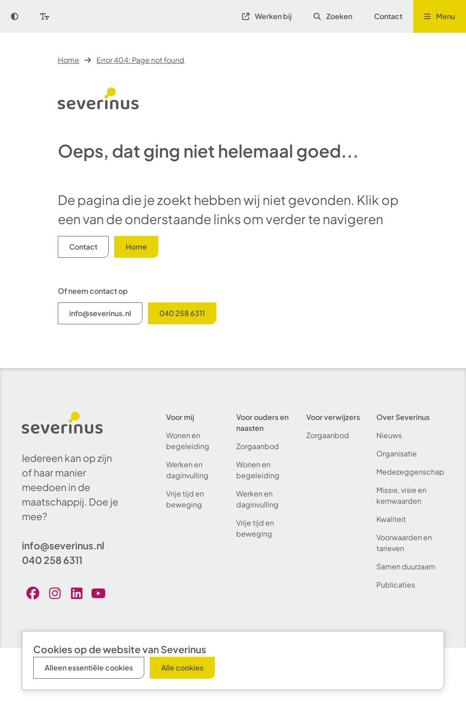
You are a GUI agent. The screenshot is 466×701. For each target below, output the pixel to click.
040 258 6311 (182, 313)
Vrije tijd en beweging (185, 499)
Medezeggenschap (410, 471)
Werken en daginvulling (187, 470)
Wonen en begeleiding (187, 440)
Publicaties (395, 584)
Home (68, 60)
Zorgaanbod (257, 446)
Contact (388, 16)
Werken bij (267, 16)
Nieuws (389, 435)
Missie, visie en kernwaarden (401, 495)
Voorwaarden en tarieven (404, 542)
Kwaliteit (391, 519)
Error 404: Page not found (140, 60)
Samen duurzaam (406, 566)
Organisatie (396, 453)
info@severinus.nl (100, 313)
